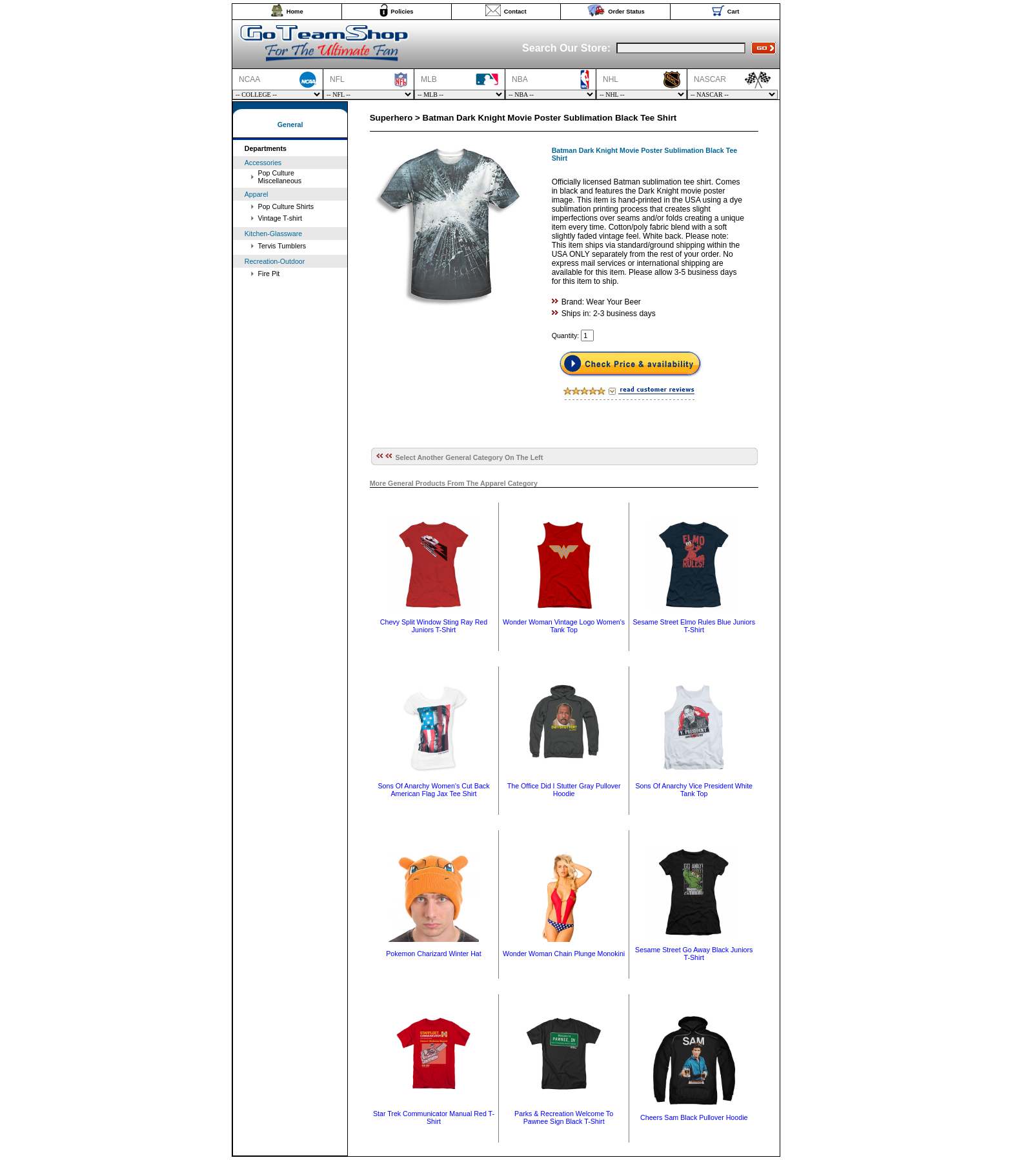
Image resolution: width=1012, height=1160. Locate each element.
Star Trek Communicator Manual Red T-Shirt (433, 1117)
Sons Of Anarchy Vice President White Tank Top (694, 789)
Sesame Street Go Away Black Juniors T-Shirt (694, 953)
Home (295, 11)
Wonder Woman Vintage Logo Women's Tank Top (564, 626)
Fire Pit (269, 273)
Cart (733, 11)
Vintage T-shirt (280, 218)
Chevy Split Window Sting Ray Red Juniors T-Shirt (433, 626)
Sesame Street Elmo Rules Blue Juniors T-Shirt (693, 626)
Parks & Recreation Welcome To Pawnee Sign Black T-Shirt (563, 1117)
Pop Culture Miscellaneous (280, 177)
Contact (515, 11)
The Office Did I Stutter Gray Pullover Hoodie (564, 789)
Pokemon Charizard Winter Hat (433, 953)
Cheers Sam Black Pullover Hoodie (693, 1117)
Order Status (626, 11)
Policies (401, 11)
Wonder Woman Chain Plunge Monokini (564, 953)
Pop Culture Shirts (286, 206)
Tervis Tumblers (282, 246)
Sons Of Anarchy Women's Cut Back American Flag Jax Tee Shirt (433, 789)
